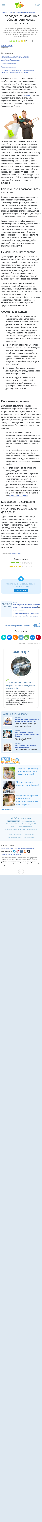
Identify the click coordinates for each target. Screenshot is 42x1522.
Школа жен (13, 832)
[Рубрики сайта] (3, 5)
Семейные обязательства (10, 60)
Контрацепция (29, 834)
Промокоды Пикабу (28, 848)
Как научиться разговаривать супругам (15, 57)
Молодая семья (29, 837)
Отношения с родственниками (15, 829)
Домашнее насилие (12, 824)
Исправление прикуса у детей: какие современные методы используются (27, 800)
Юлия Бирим (6, 46)
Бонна (10, 854)
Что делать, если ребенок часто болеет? (27, 783)
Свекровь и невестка (28, 821)
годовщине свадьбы (18, 495)
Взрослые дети (32, 829)
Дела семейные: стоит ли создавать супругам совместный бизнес (27, 734)
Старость (13, 826)
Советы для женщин (8, 63)
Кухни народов (18, 611)
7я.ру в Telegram (14, 851)
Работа (17, 730)
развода (27, 95)
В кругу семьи (26, 818)
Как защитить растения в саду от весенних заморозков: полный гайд (26, 607)
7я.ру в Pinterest (17, 851)
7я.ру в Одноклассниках (25, 851)
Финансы (18, 717)
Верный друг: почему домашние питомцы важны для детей (28, 771)
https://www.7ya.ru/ (16, 848)
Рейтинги (4, 854)
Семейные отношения (15, 834)
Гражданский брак (26, 832)
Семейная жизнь (13, 821)
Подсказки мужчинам (8, 67)
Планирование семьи (15, 837)
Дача (15, 602)
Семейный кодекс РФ (29, 824)
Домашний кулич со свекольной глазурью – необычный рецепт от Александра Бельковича (27, 616)
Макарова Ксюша (15, 553)
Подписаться (21, 590)
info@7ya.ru (5, 848)
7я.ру (28, 851)
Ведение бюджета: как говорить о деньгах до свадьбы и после (27, 720)
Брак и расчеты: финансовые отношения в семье (25, 746)
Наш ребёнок (16, 854)
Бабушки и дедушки (25, 826)
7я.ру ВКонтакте (21, 851)
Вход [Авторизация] (37, 5)
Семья (14, 818)
